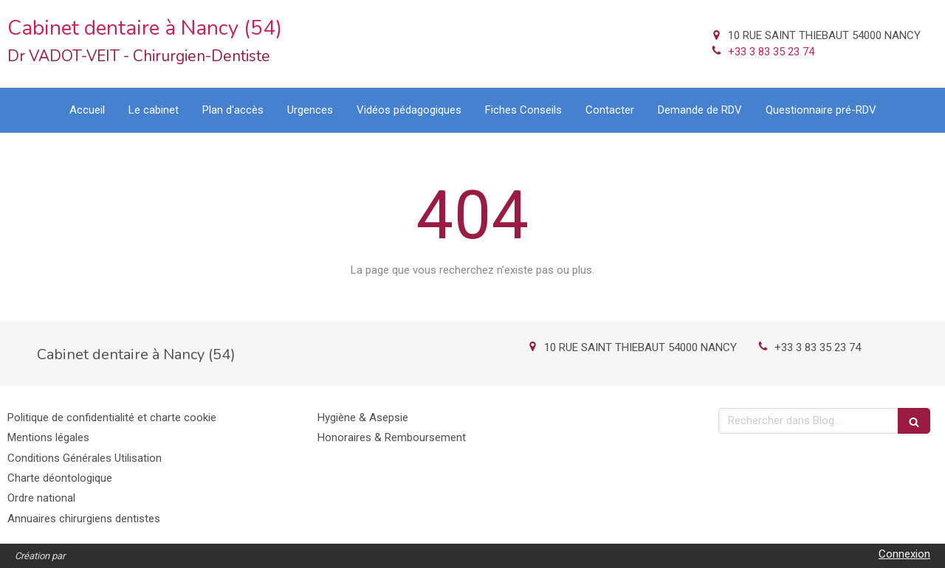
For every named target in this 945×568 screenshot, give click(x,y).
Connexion (904, 554)
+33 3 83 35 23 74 (771, 51)
